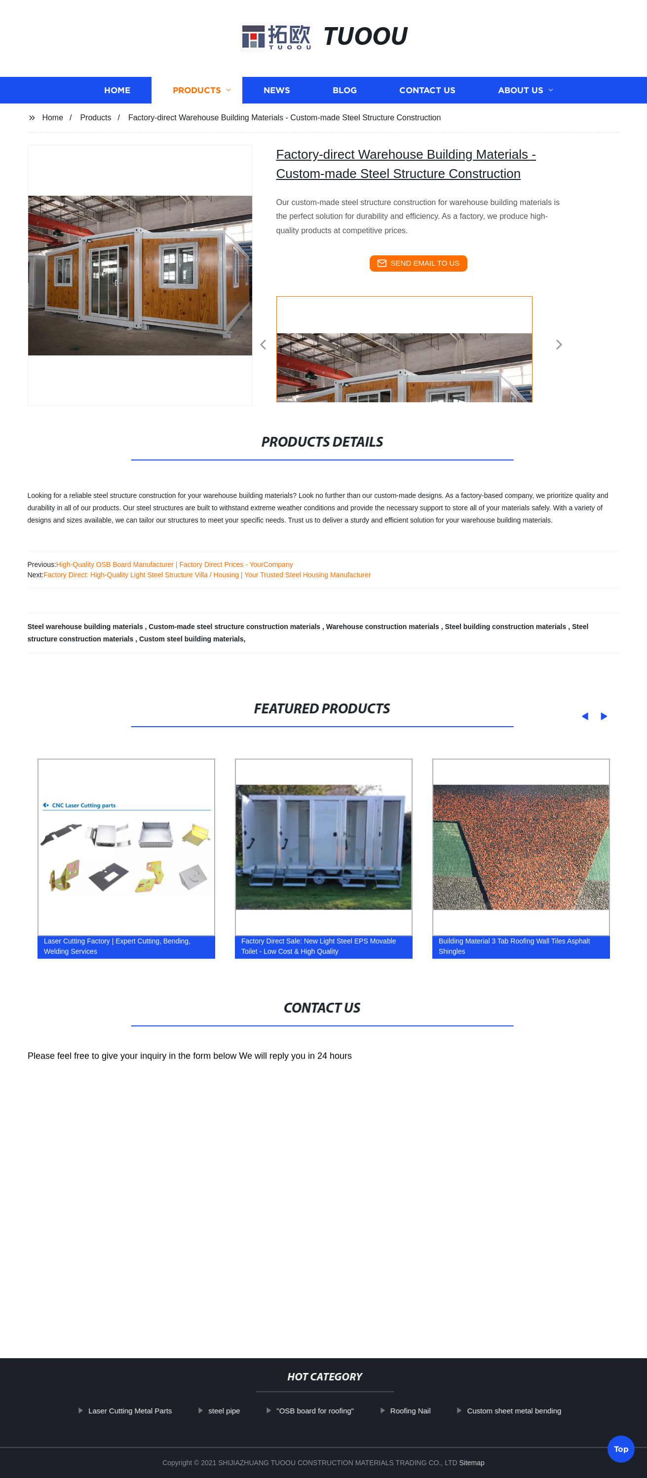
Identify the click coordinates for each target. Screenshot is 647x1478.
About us (520, 90)
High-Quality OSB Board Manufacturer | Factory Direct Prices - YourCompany (174, 564)
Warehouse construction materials (383, 627)
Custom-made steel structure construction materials (235, 627)
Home (117, 90)
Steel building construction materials (506, 627)
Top (621, 1451)
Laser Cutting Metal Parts (159, 1411)
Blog (345, 90)
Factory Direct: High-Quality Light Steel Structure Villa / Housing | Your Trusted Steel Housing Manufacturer (207, 575)
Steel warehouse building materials (86, 627)
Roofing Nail (439, 1411)
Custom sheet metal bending (543, 1411)
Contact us (427, 90)
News (277, 90)
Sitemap (471, 1463)
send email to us (418, 263)
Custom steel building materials (191, 639)
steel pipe (253, 1411)
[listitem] (323, 340)
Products (197, 90)
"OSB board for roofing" (344, 1411)
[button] (263, 345)
